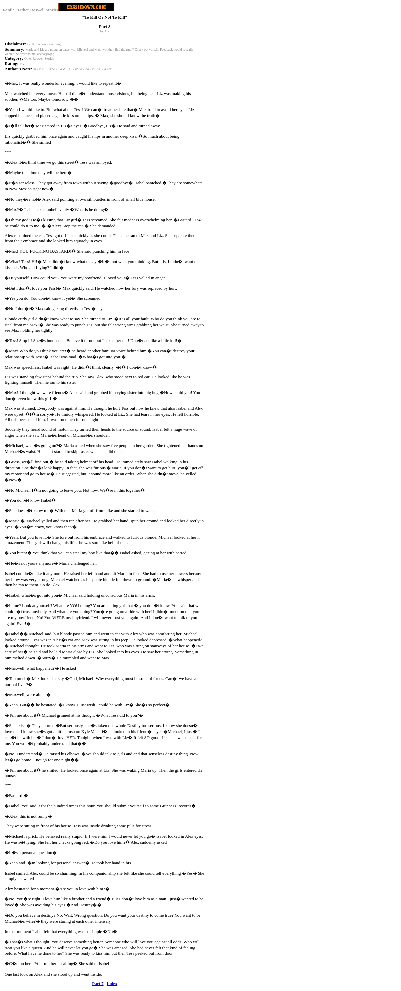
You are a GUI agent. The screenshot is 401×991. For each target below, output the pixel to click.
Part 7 (97, 983)
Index (112, 983)
